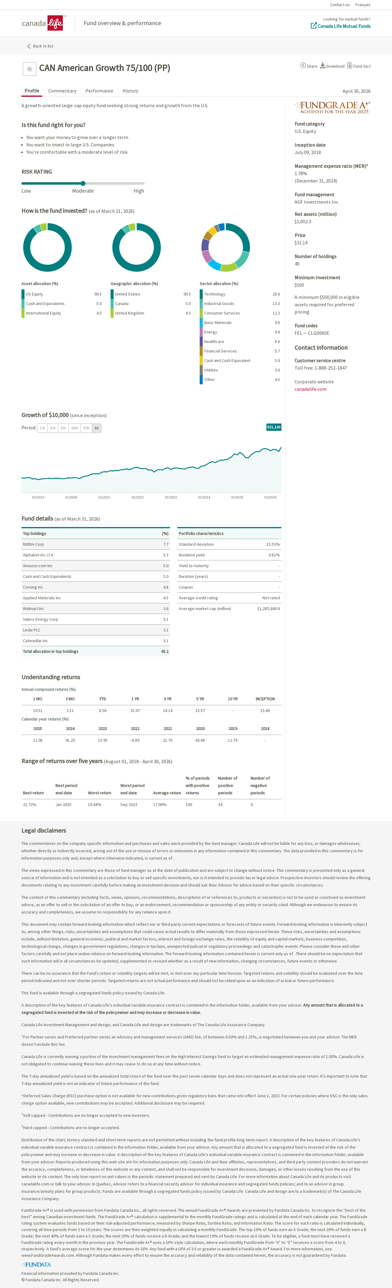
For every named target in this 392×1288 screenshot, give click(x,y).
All (97, 428)
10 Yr (74, 428)
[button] (308, 65)
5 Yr (63, 428)
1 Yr (42, 428)
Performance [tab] (99, 91)
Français (363, 4)
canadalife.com (310, 389)
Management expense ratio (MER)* (331, 166)
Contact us (340, 4)
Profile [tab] (31, 91)
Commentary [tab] (62, 91)
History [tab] (130, 91)
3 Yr (52, 428)
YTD (86, 428)
